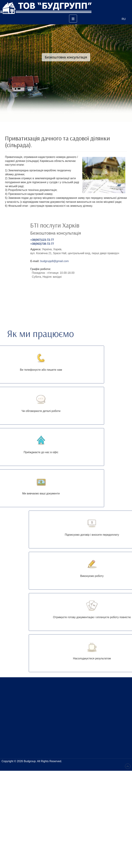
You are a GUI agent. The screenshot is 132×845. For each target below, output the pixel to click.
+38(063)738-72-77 (93, 243)
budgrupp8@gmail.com (105, 261)
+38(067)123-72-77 (93, 239)
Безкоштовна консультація (66, 57)
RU (124, 19)
